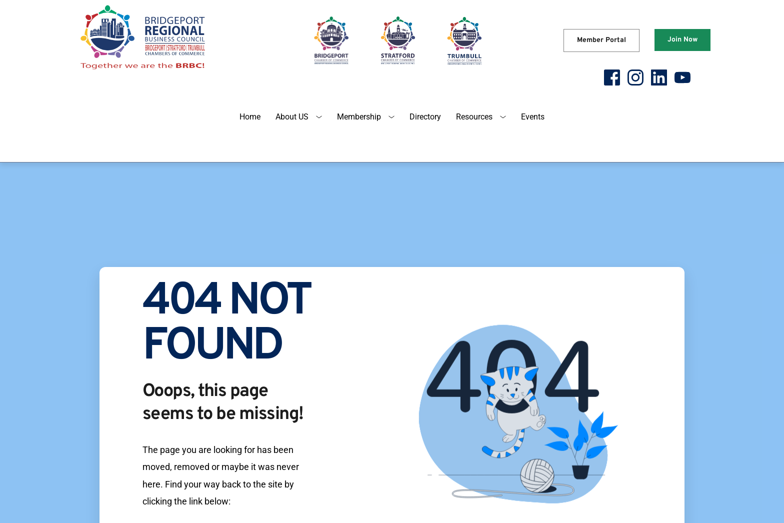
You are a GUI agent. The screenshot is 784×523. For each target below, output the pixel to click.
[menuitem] (250, 117)
